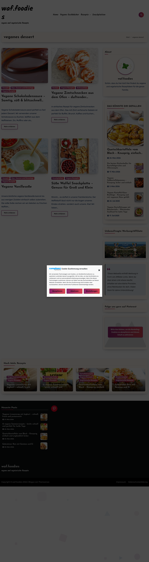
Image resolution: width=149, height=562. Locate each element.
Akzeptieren (57, 291)
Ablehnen (74, 291)
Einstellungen (92, 291)
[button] (98, 269)
